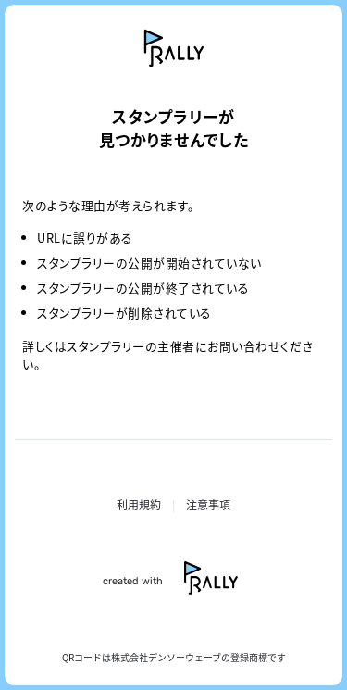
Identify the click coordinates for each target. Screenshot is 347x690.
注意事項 (208, 504)
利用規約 (139, 504)
